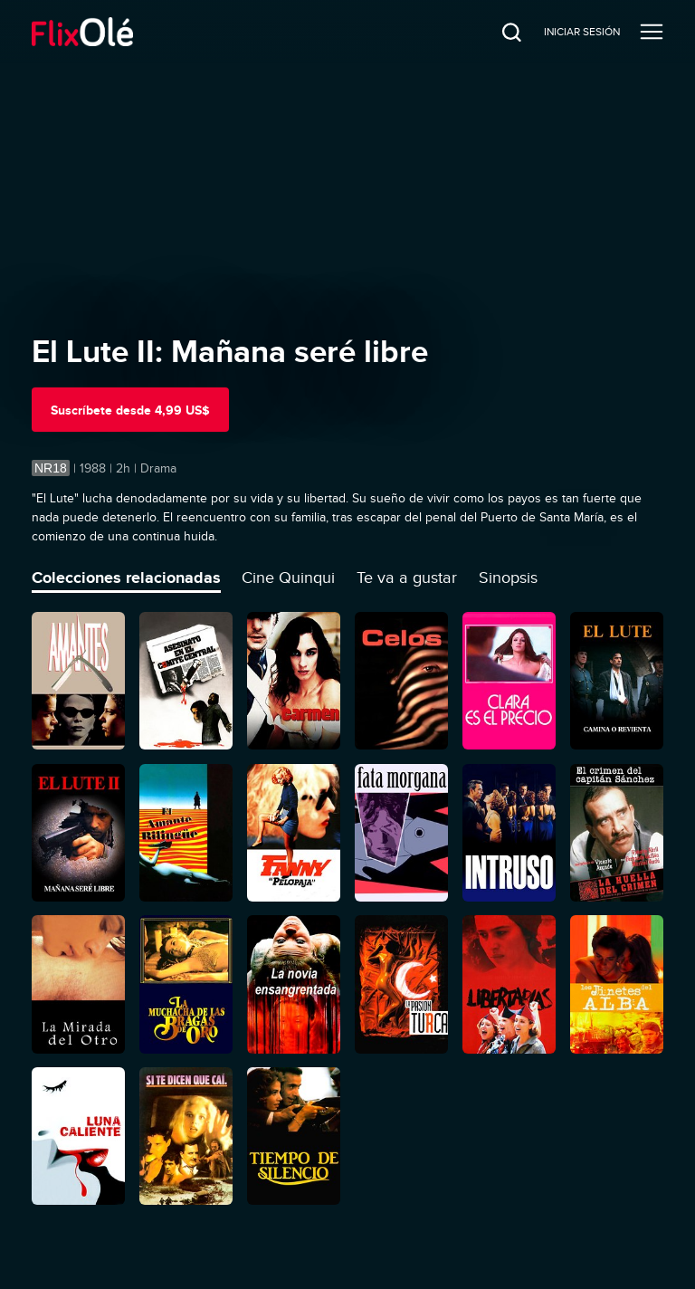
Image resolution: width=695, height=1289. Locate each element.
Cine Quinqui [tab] (288, 577)
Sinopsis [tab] (508, 577)
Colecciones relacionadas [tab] (126, 577)
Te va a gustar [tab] (407, 577)
